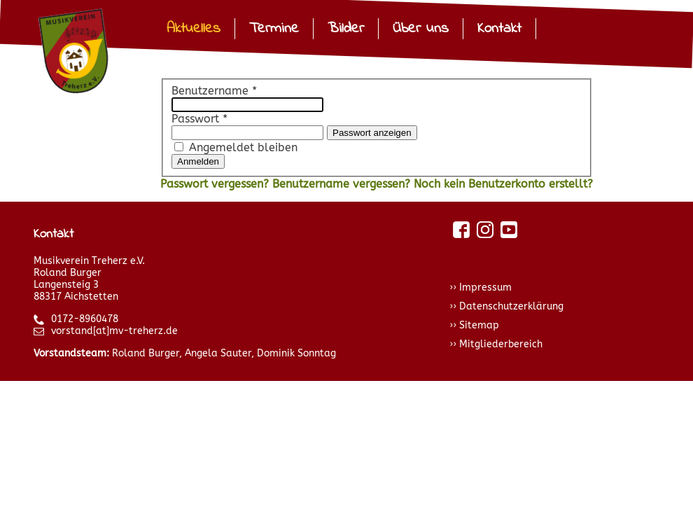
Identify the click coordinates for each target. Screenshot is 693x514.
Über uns (421, 28)
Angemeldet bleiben (243, 147)
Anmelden (198, 161)
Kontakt (499, 28)
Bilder (346, 28)
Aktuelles (193, 28)
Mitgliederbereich (500, 344)
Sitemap (479, 325)
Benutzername (214, 90)
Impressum (485, 287)
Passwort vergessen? (216, 183)
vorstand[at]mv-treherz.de (106, 331)
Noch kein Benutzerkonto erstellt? (503, 183)
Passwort (199, 118)
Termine (274, 28)
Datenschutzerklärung (511, 306)
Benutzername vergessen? (343, 183)
